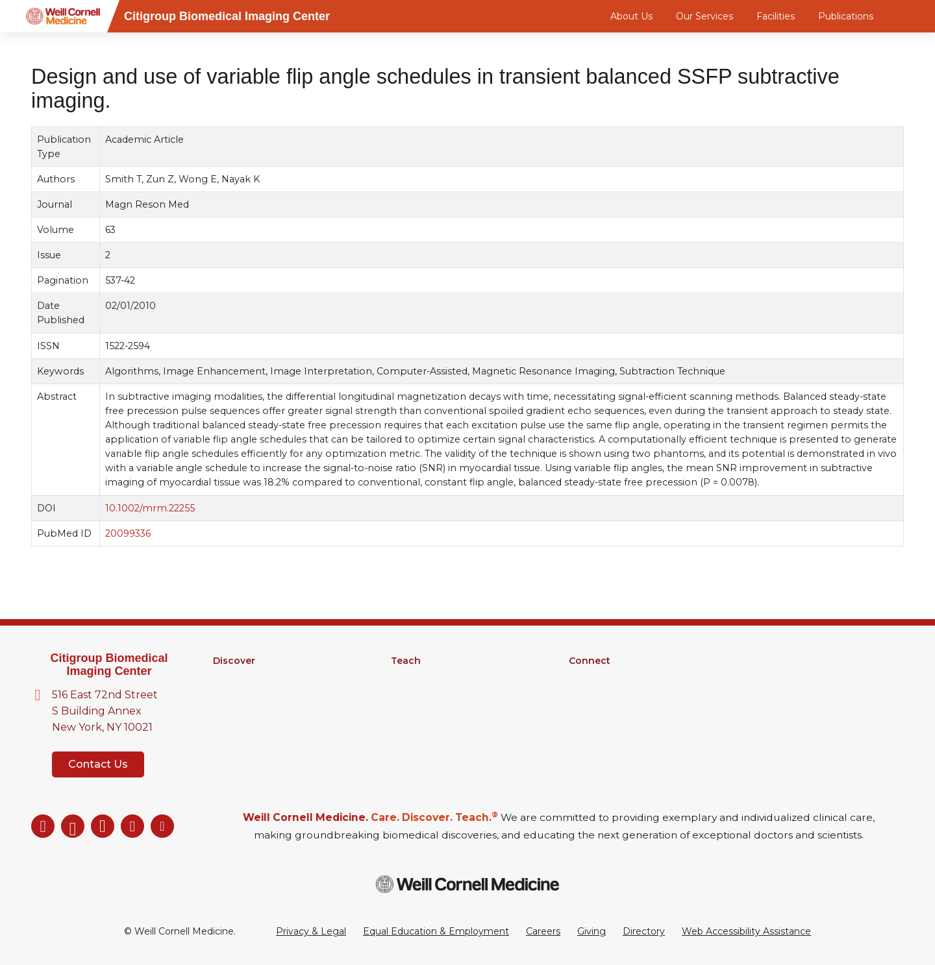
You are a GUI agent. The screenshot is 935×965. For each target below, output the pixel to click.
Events (585, 711)
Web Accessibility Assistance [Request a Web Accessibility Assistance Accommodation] (746, 931)
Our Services (704, 16)
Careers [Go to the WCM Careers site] (543, 931)
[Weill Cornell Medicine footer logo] (467, 884)
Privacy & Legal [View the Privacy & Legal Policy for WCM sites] (311, 931)
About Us (631, 16)
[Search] (906, 16)
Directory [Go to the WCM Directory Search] (644, 931)
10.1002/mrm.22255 (150, 508)
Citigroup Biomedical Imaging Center (109, 665)
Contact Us (98, 764)
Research (234, 677)
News (582, 694)
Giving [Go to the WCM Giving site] (591, 931)
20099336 (128, 533)
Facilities (775, 16)
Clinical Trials (240, 711)
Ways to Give (599, 728)
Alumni (585, 677)
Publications (845, 16)
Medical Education (433, 711)
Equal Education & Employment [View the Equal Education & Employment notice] (436, 931)
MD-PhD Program (433, 694)
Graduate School (428, 677)
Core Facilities (244, 694)
